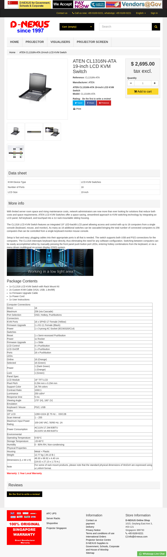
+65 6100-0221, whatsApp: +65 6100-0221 (109, 13)
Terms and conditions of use (100, 533)
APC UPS (51, 513)
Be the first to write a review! (96, 98)
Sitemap (90, 553)
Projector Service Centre (98, 540)
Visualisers (60, 42)
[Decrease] (130, 83)
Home (14, 42)
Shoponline (52, 523)
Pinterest (104, 103)
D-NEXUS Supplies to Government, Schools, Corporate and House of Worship (102, 546)
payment (90, 523)
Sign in (154, 13)
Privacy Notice (93, 530)
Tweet (78, 103)
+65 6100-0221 (135, 533)
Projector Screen (92, 42)
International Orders (96, 536)
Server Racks (53, 518)
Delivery (90, 527)
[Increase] (154, 83)
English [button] (141, 13)
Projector (35, 42)
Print (77, 109)
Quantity (132, 78)
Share (90, 103)
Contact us (61, 13)
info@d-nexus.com (137, 536)
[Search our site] (125, 27)
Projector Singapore (56, 528)
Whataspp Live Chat (152, 554)
